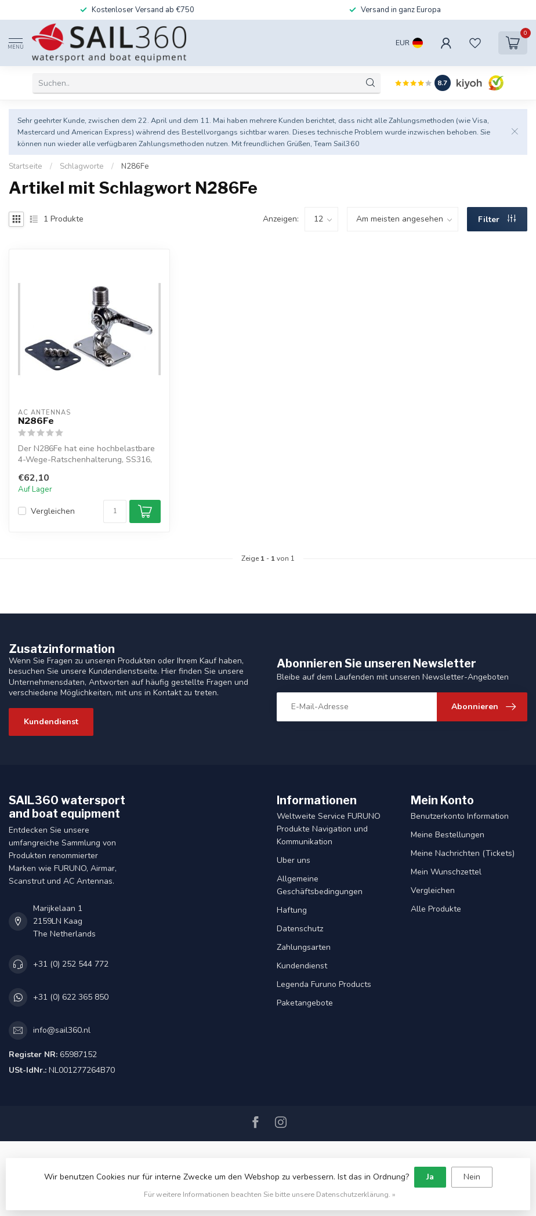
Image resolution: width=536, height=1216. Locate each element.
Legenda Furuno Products (324, 984)
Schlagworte (82, 166)
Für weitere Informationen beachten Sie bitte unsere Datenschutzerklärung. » (270, 1194)
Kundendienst (51, 721)
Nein (471, 1176)
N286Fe (135, 166)
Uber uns (293, 860)
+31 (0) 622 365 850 (70, 997)
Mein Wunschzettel (446, 871)
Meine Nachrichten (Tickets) (463, 853)
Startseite (25, 166)
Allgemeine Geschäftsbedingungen (320, 885)
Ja (430, 1176)
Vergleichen (53, 511)
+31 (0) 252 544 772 (70, 964)
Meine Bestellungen (447, 834)
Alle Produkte (436, 908)
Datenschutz (300, 928)
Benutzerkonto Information (460, 816)
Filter (497, 219)
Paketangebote (305, 1002)
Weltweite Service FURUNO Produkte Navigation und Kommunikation (329, 829)
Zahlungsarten (304, 947)
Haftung (292, 910)
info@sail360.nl (61, 1030)
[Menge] (114, 511)
